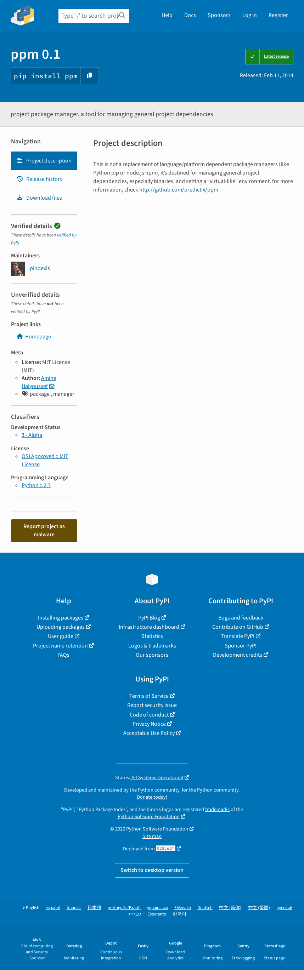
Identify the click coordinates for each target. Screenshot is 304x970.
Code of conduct (149, 715)
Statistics (152, 636)
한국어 (179, 914)
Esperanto (156, 914)
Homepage (33, 337)
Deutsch (205, 908)
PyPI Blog (149, 618)
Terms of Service (149, 696)
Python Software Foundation (149, 816)
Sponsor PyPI (241, 646)
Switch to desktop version (152, 870)
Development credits (237, 655)
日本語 (94, 908)
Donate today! (152, 797)
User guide (60, 636)
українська (157, 908)
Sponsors (219, 15)
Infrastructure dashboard (149, 627)
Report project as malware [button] (44, 530)
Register (278, 15)
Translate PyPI (237, 636)
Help (167, 15)
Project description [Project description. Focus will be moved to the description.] (44, 161)
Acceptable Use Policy (149, 733)
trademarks (217, 809)
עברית (135, 914)
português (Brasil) (124, 908)
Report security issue (152, 705)
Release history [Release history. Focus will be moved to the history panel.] (39, 179)
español (53, 908)
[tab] (44, 161)
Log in (249, 15)
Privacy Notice (149, 724)
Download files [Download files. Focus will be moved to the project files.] (39, 198)
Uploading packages (60, 627)
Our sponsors (152, 655)
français (74, 908)
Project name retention (60, 646)
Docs (190, 15)
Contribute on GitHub (237, 627)
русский (284, 908)
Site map (152, 836)
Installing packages (60, 618)
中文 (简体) (230, 908)
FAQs (63, 655)
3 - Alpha (32, 435)
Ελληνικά (182, 908)
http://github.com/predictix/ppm (178, 190)
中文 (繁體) (259, 908)
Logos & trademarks (152, 646)
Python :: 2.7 (36, 485)
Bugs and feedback (240, 618)
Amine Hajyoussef (39, 382)
